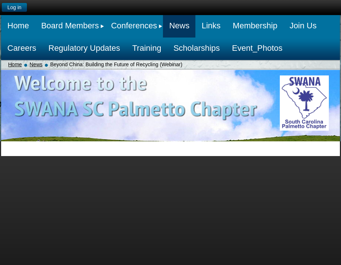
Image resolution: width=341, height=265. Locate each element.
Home (15, 64)
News (35, 64)
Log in (14, 7)
